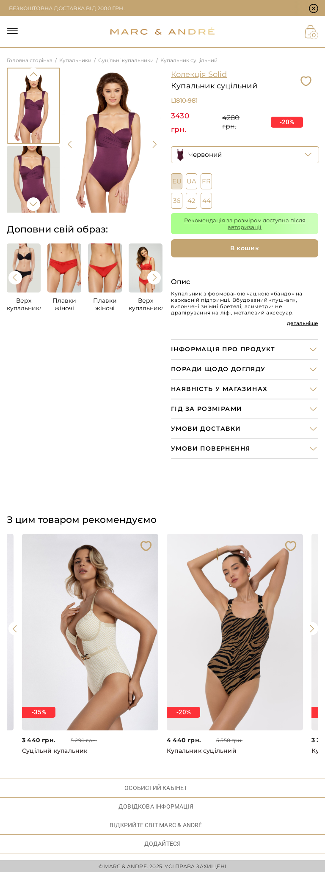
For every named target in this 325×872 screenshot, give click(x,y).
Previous (33, 74)
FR (206, 181)
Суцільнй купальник (55, 750)
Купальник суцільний (202, 750)
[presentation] (70, 144)
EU (177, 181)
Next (33, 204)
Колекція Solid (199, 74)
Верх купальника (24, 304)
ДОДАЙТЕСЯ (162, 843)
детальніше (302, 323)
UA (191, 181)
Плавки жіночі (64, 304)
